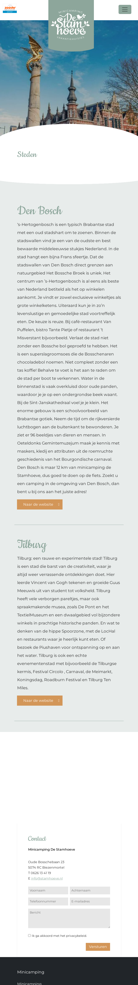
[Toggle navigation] (125, 9)
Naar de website (41, 504)
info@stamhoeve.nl (47, 878)
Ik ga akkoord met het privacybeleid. (59, 936)
